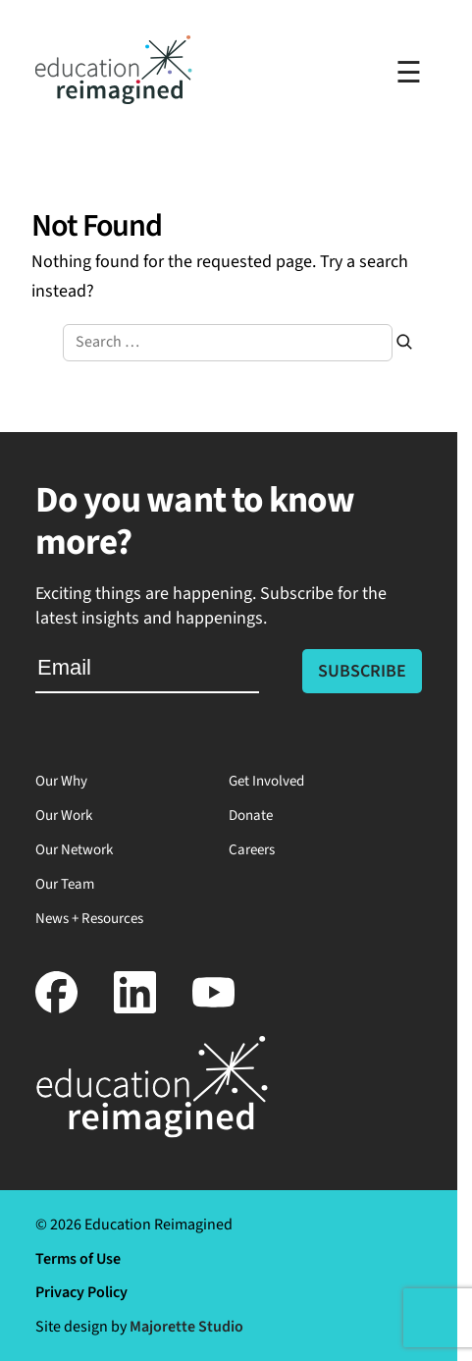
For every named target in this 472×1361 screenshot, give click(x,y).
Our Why (61, 781)
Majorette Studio (186, 1326)
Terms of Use (78, 1259)
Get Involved (266, 781)
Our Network (74, 850)
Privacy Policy (81, 1292)
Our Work (63, 815)
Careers (252, 850)
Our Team (64, 884)
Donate (251, 815)
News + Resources (89, 918)
